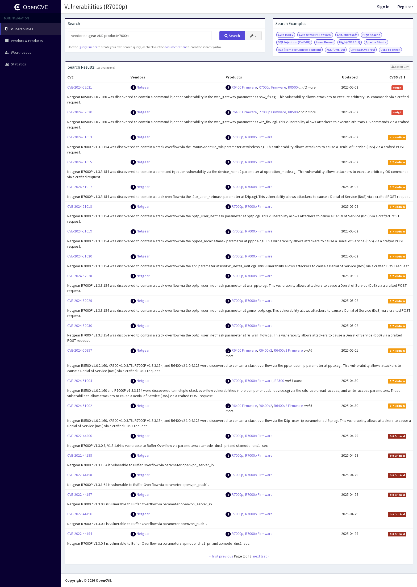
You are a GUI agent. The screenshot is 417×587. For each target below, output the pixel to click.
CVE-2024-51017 (79, 186)
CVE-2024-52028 (79, 275)
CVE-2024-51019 (79, 231)
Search (232, 35)
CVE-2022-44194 (79, 533)
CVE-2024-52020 (79, 112)
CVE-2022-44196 (79, 513)
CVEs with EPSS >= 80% (315, 35)
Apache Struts (376, 42)
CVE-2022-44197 (79, 494)
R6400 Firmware (244, 87)
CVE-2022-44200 (79, 435)
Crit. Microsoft (347, 35)
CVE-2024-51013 (79, 137)
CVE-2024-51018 (79, 206)
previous (226, 556)
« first (213, 556)
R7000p (237, 137)
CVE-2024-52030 (79, 325)
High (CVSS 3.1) (349, 42)
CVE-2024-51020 (79, 256)
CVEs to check (390, 50)
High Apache (371, 35)
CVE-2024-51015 (79, 162)
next (256, 556)
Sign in (383, 6)
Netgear (143, 87)
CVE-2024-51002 (79, 405)
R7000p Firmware (272, 87)
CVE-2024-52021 (79, 87)
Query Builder (87, 47)
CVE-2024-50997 (79, 350)
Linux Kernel (324, 42)
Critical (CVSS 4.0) (363, 50)
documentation (175, 47)
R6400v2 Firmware (288, 350)
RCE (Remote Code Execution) (299, 50)
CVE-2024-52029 (79, 300)
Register (405, 6)
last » (265, 556)
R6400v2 (265, 350)
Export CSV (400, 67)
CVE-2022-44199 (79, 455)
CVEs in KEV (285, 35)
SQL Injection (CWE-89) (294, 42)
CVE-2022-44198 (79, 474)
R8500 (293, 87)
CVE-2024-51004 (79, 380)
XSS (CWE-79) (336, 50)
